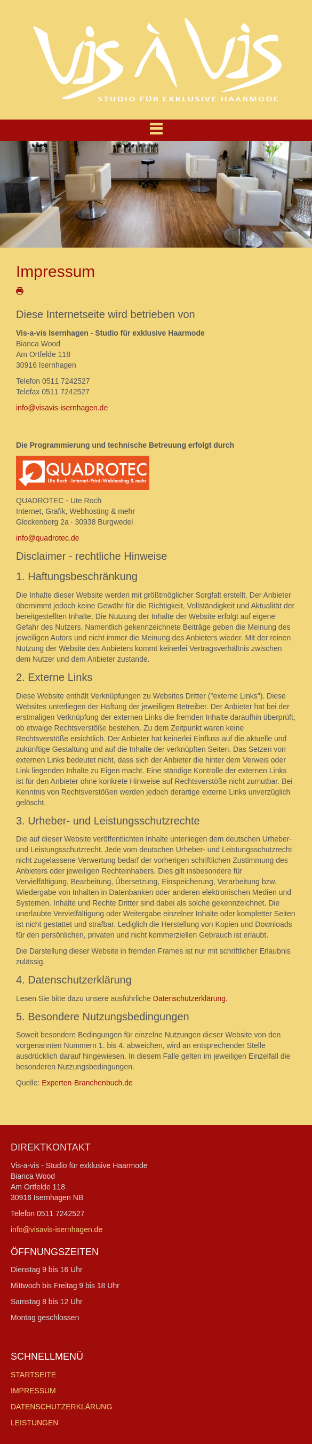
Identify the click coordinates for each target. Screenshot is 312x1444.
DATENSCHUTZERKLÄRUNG (61, 1406)
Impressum (55, 271)
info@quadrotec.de (47, 538)
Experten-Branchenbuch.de (87, 1082)
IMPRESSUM (33, 1390)
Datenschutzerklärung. (190, 998)
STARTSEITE (33, 1374)
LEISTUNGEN (34, 1422)
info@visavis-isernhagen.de (62, 407)
